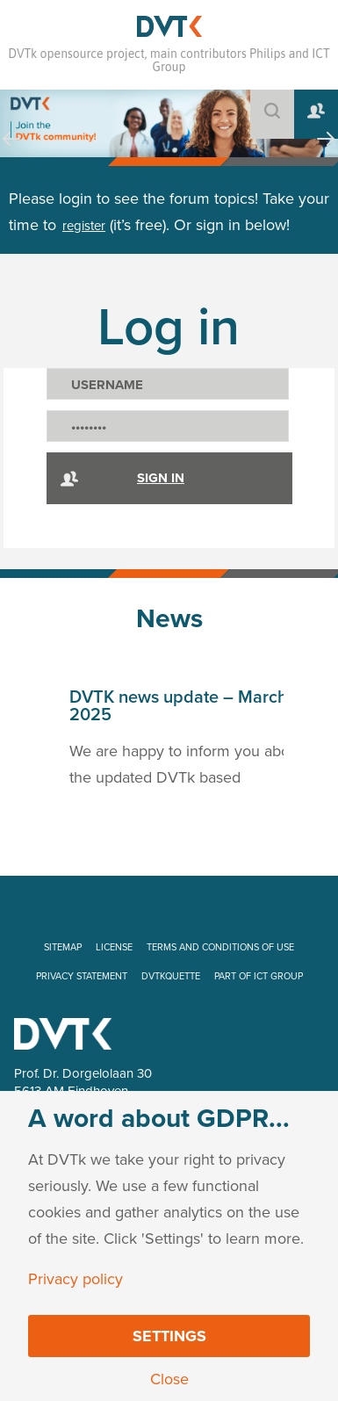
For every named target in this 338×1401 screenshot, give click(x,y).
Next (325, 155)
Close (169, 1379)
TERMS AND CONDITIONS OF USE (220, 947)
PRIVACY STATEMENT (81, 976)
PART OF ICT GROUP (258, 976)
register (83, 226)
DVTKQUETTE (170, 976)
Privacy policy (75, 1279)
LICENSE (114, 947)
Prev (11, 155)
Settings (169, 1336)
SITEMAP (63, 947)
